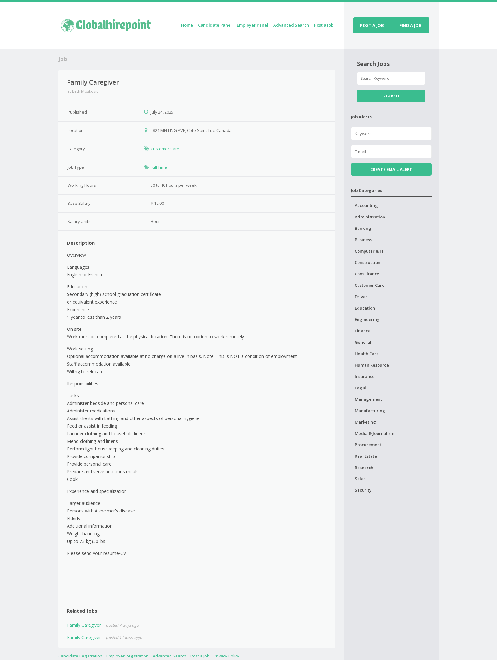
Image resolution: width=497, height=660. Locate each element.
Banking (363, 228)
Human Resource (372, 365)
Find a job (410, 25)
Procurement (368, 445)
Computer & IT (369, 251)
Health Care (367, 353)
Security (363, 490)
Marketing (365, 422)
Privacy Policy (226, 656)
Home (187, 25)
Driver (361, 296)
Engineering (367, 319)
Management (368, 399)
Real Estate (366, 456)
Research (364, 467)
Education (365, 308)
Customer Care (165, 149)
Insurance (365, 376)
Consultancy (367, 274)
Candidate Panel (215, 25)
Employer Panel (252, 25)
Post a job (372, 25)
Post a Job (323, 25)
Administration (370, 217)
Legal (360, 388)
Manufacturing (370, 410)
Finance (363, 331)
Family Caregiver (84, 625)
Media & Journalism (374, 433)
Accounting (366, 205)
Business (363, 239)
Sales (360, 478)
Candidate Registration (80, 656)
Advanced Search (291, 25)
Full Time (159, 167)
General (363, 342)
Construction (367, 262)
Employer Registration (127, 656)
